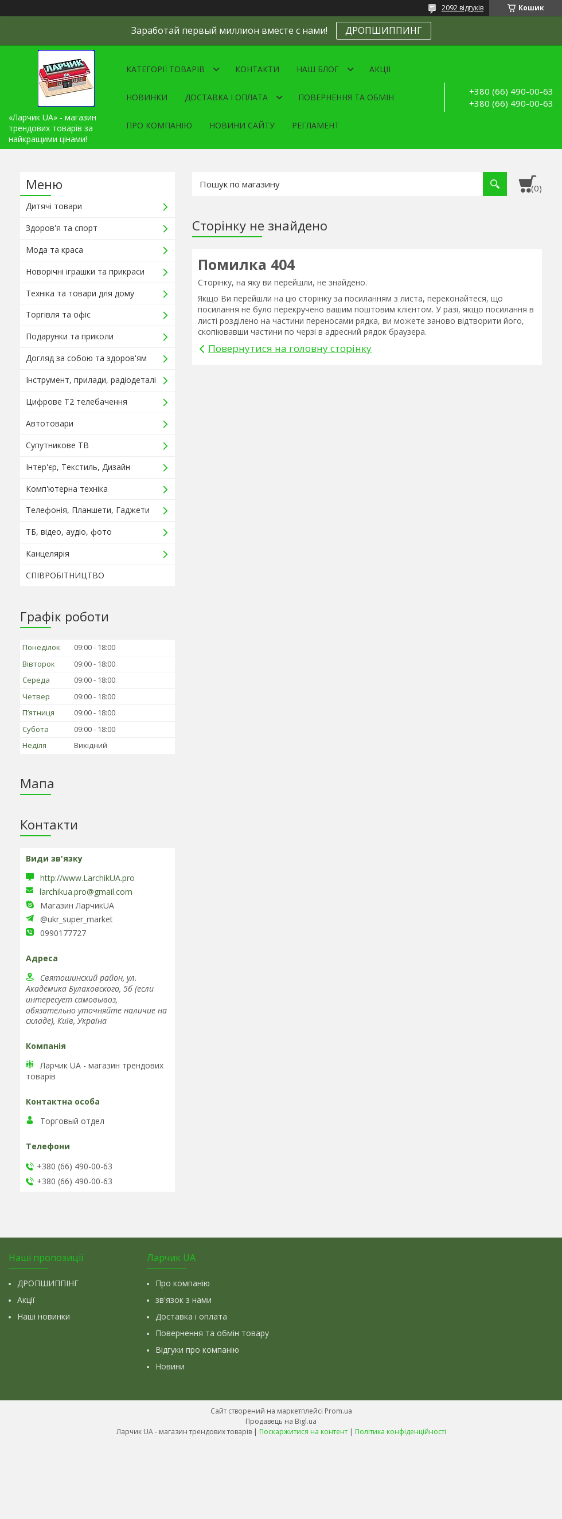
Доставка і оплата (226, 97)
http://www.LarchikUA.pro (87, 877)
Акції (380, 69)
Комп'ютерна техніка (67, 488)
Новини (170, 1366)
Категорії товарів (165, 69)
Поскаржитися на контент (303, 1431)
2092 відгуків (462, 8)
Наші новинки (43, 1316)
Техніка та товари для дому (80, 293)
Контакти (257, 69)
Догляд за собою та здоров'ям (86, 358)
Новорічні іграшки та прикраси (85, 271)
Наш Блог (317, 69)
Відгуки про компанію (197, 1349)
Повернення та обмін (346, 97)
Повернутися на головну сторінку (290, 348)
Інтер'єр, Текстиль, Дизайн (78, 466)
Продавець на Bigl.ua (281, 1421)
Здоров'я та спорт (61, 227)
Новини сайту (242, 125)
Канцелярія (47, 553)
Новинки (146, 97)
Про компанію (159, 125)
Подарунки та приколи (70, 336)
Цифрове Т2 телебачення (76, 401)
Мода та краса (54, 249)
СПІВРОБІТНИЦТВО (65, 575)
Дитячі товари (54, 206)
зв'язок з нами (183, 1299)
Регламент (315, 125)
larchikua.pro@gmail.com (86, 892)
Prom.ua (338, 1411)
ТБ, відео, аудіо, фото (69, 531)
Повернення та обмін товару (212, 1333)
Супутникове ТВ (57, 445)
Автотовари (49, 423)
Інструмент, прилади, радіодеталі (91, 379)
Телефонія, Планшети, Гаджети (88, 509)
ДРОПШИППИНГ (383, 30)
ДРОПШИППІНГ (48, 1283)
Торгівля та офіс (58, 314)
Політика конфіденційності (400, 1431)
